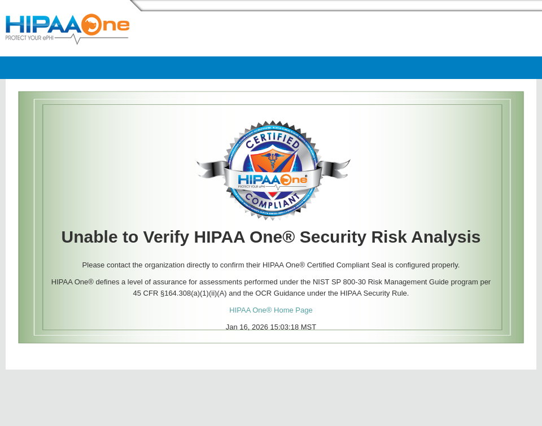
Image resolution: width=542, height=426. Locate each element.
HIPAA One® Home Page (270, 310)
